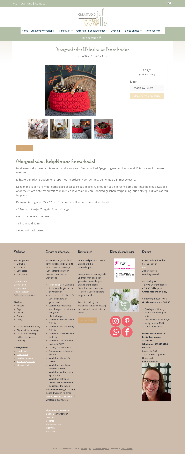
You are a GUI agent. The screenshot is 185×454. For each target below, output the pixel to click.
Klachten (50, 427)
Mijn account (92, 38)
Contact (40, 3)
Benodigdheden (98, 30)
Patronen (80, 30)
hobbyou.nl (22, 354)
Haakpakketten (21, 291)
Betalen (50, 413)
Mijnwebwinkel (127, 449)
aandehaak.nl (23, 350)
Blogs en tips (133, 30)
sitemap (84, 449)
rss (90, 449)
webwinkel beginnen (101, 449)
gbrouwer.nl (23, 364)
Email (144, 267)
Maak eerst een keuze (147, 96)
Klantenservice (154, 30)
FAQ (14, 3)
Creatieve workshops (44, 30)
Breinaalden (20, 284)
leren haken (54, 284)
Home (25, 30)
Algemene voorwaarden (58, 410)
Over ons (26, 3)
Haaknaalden (20, 281)
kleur (133, 81)
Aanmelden (87, 320)
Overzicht (24, 148)
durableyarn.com (25, 357)
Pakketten (66, 30)
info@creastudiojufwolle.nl (59, 396)
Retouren (51, 431)
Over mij (117, 30)
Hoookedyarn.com (26, 361)
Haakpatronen (21, 288)
